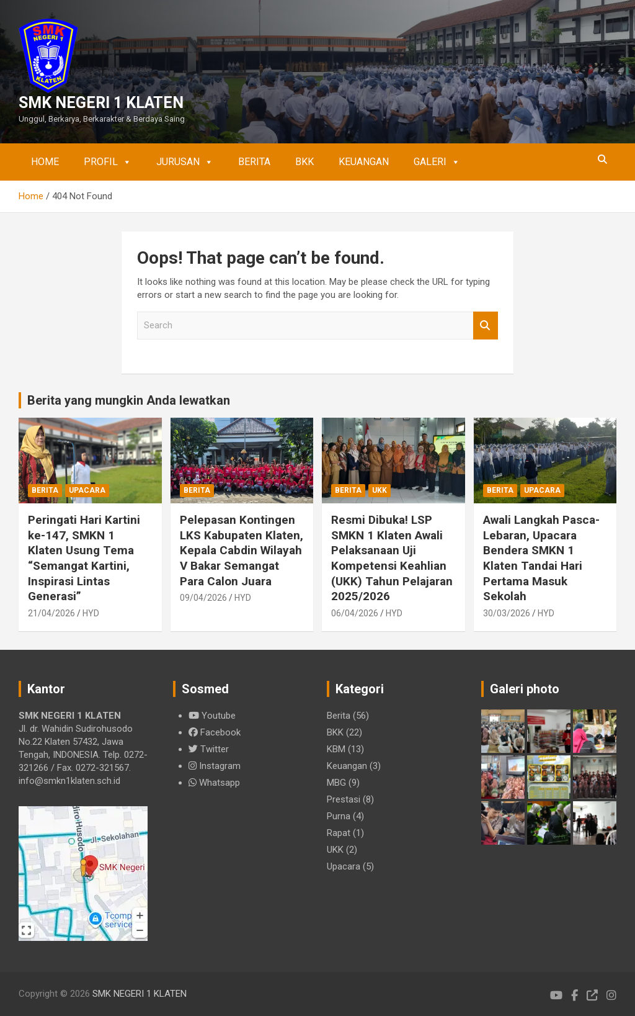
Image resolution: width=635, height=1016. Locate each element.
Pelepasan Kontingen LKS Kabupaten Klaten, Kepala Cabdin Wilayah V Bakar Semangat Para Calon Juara (241, 550)
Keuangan (364, 162)
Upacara (87, 490)
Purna (338, 816)
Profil (107, 162)
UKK (379, 490)
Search (485, 325)
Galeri (437, 162)
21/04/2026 (51, 613)
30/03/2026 (506, 613)
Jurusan (184, 162)
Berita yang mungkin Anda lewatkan (128, 400)
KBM (336, 749)
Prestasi (343, 799)
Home (45, 162)
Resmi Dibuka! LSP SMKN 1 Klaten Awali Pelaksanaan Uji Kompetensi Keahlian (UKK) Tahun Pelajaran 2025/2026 (392, 558)
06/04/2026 (354, 613)
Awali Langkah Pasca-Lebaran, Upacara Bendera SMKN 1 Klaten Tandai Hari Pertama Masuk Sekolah (541, 558)
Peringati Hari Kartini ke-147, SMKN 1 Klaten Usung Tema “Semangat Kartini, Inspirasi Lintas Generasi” (84, 558)
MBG (336, 782)
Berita (254, 162)
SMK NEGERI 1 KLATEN (101, 103)
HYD (90, 613)
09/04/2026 (203, 598)
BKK (304, 162)
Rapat (338, 832)
